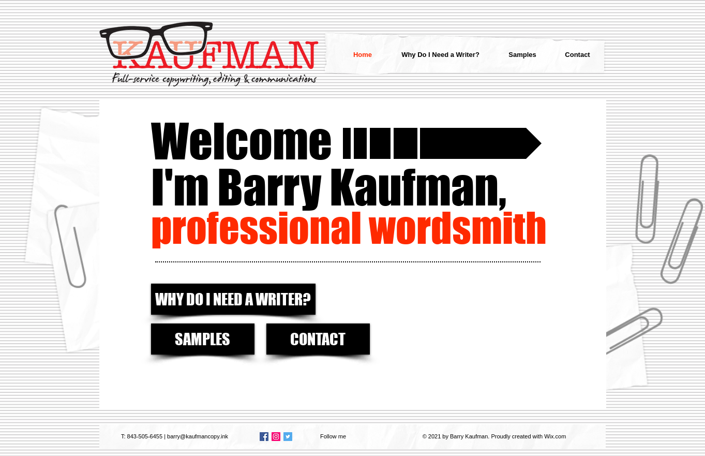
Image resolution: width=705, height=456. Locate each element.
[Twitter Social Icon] (287, 436)
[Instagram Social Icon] (276, 436)
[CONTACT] (318, 339)
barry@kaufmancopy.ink (197, 436)
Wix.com (555, 436)
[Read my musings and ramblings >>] (481, 143)
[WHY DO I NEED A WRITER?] (233, 299)
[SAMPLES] (202, 339)
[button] (360, 143)
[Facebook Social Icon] (264, 436)
